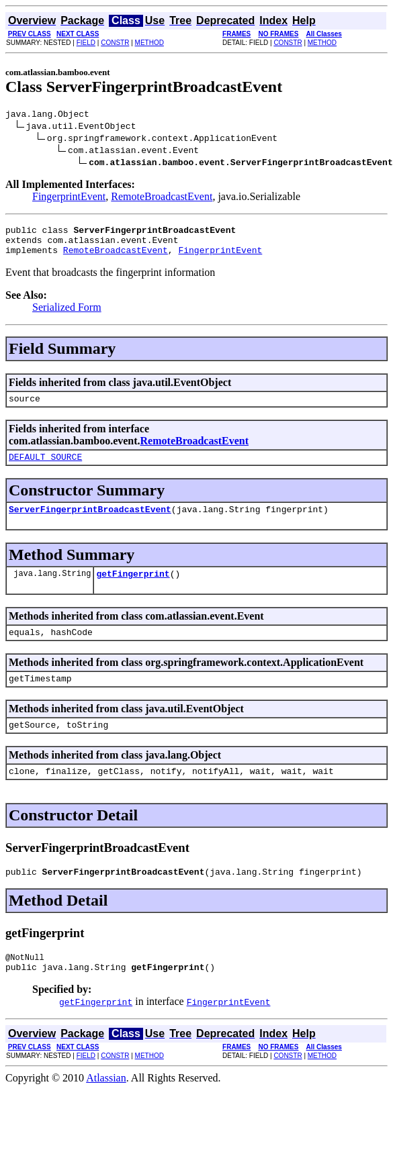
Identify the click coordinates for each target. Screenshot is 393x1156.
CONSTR (115, 42)
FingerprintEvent (68, 198)
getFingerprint (132, 589)
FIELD (86, 42)
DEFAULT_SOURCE (45, 469)
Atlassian (106, 1108)
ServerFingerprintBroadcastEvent (90, 523)
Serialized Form (66, 315)
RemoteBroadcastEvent (161, 198)
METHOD (149, 42)
